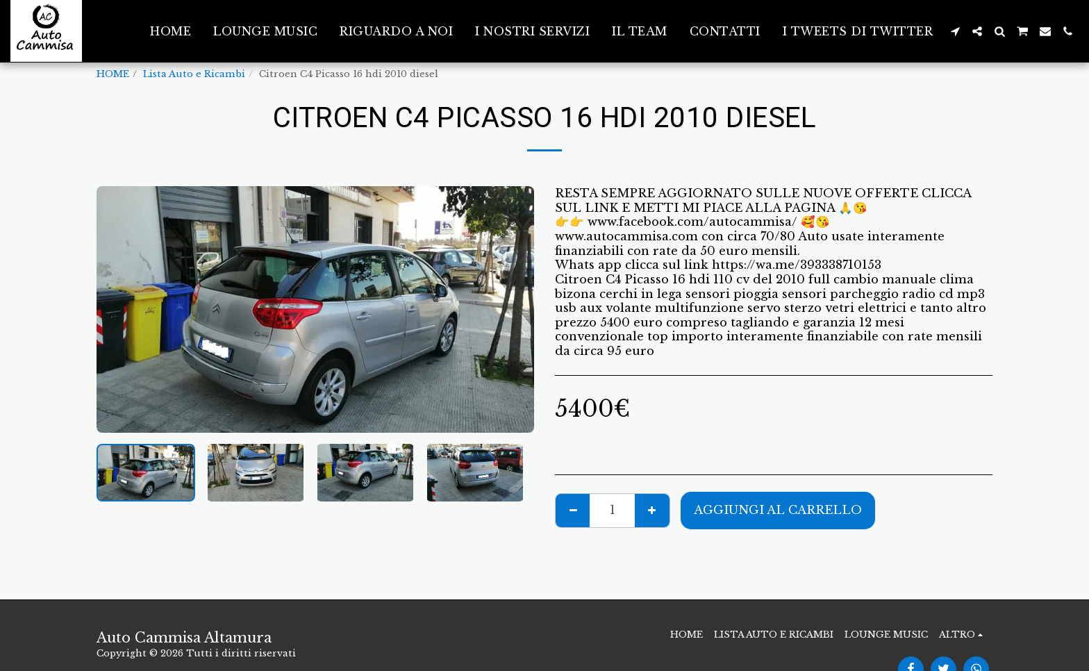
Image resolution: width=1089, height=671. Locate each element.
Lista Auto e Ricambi (194, 74)
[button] (955, 31)
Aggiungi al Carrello (778, 510)
